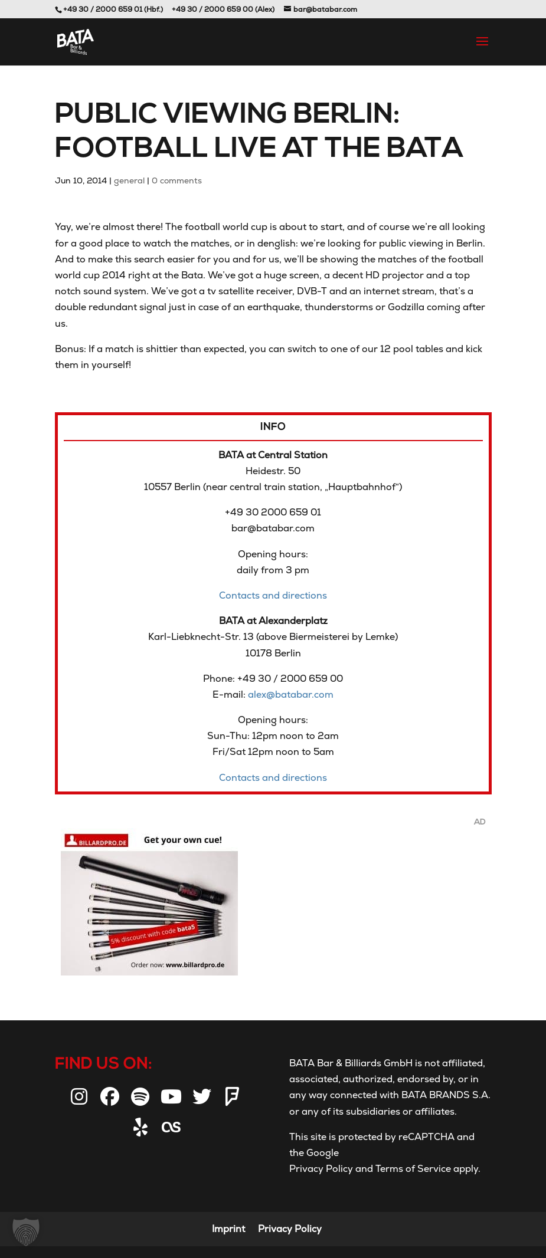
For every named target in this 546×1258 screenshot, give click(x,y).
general (129, 180)
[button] (26, 1232)
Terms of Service (412, 1168)
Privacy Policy (321, 1168)
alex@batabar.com (291, 694)
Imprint (228, 1229)
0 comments (177, 180)
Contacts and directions (273, 595)
